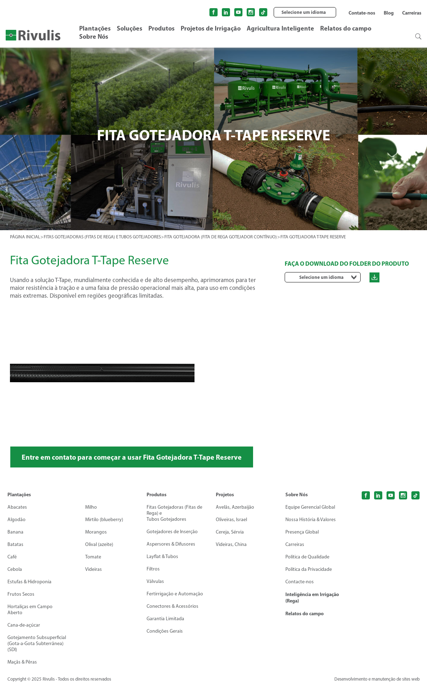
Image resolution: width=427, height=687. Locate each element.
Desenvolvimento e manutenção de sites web (376, 679)
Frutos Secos (20, 594)
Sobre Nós (93, 36)
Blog (389, 13)
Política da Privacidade (308, 570)
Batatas (15, 545)
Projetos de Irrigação (211, 28)
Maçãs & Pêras (22, 662)
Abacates (17, 507)
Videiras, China (231, 545)
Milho (91, 507)
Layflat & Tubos (162, 557)
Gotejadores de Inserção (172, 532)
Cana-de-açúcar (23, 625)
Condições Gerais (165, 631)
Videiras (93, 570)
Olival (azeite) (99, 545)
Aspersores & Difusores (171, 544)
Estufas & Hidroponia (29, 582)
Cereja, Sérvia (230, 532)
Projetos (225, 495)
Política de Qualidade (307, 557)
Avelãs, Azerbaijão (235, 507)
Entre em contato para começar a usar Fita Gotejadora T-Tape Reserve (133, 457)
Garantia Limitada (165, 619)
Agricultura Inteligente (280, 28)
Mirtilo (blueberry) (104, 520)
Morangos (96, 532)
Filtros (153, 569)
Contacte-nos (299, 582)
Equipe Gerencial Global (310, 507)
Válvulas (155, 582)
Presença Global (302, 532)
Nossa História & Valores (310, 520)
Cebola (14, 570)
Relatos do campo (345, 28)
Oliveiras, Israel (231, 520)
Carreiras (411, 13)
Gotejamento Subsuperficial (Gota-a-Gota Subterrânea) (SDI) (36, 644)
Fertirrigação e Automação (175, 594)
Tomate (93, 557)
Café (12, 557)
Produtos (161, 28)
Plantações (95, 28)
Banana (15, 532)
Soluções (129, 28)
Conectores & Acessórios (172, 607)
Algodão (16, 520)
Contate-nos (362, 13)
